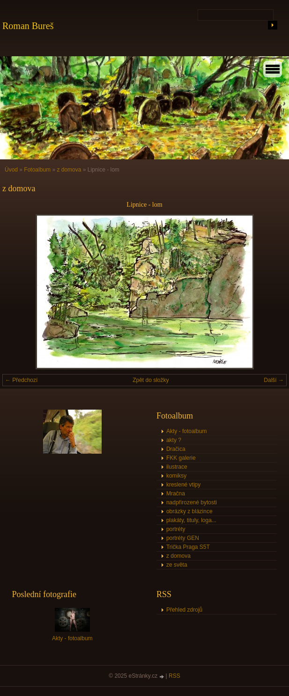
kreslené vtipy (183, 484)
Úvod (11, 169)
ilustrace (176, 467)
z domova (69, 169)
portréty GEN (182, 538)
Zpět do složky (151, 380)
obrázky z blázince (189, 511)
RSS (174, 676)
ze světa (176, 564)
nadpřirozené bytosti (191, 502)
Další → (274, 380)
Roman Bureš (27, 26)
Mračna (175, 493)
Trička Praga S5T (188, 547)
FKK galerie (181, 458)
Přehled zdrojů (184, 609)
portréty (175, 529)
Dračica (175, 449)
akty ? (173, 440)
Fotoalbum (37, 169)
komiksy (176, 475)
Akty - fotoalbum (186, 431)
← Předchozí (21, 380)
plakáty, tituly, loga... (191, 520)
